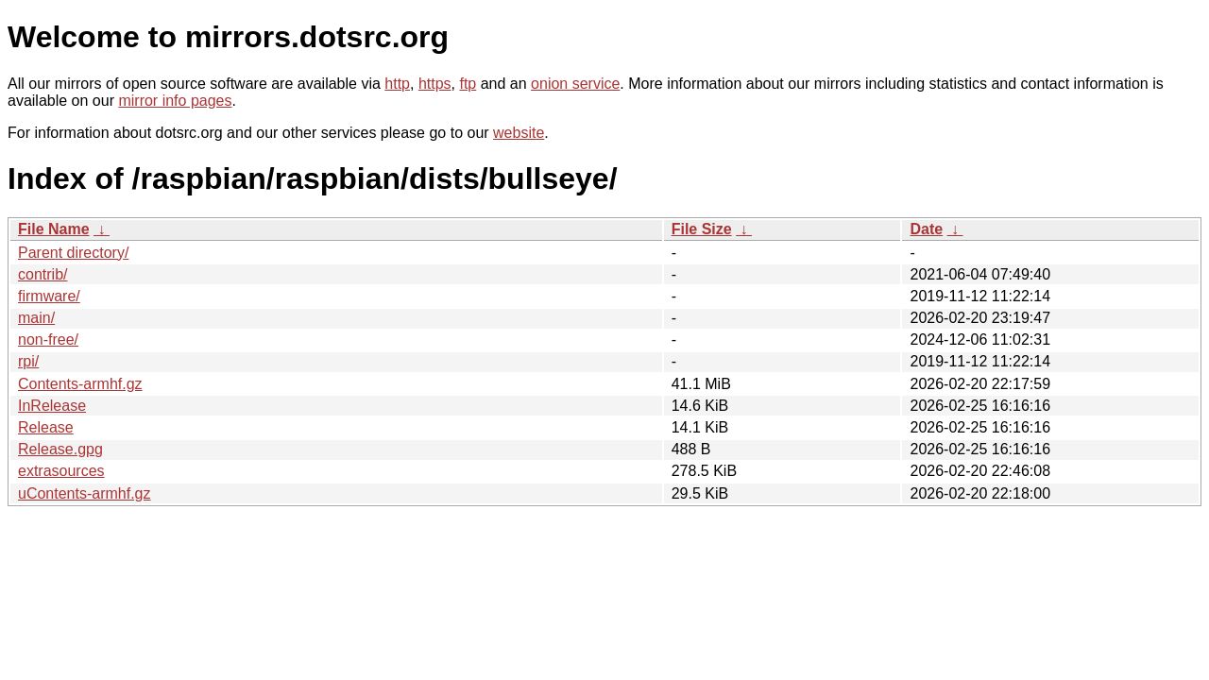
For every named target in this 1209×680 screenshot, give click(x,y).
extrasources (61, 471)
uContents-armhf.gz (84, 493)
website (518, 133)
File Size (702, 229)
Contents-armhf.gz (80, 384)
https (434, 84)
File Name (54, 229)
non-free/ (48, 340)
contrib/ (42, 274)
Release (46, 427)
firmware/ (49, 296)
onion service (575, 84)
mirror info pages (174, 101)
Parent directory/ (73, 253)
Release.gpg (60, 449)
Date (926, 229)
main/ (36, 318)
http (397, 84)
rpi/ (28, 361)
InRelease (52, 406)
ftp (467, 84)
